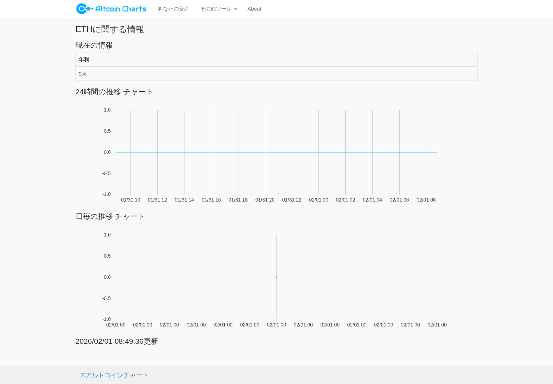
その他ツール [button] (218, 9)
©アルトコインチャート (115, 375)
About (254, 9)
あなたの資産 (173, 9)
